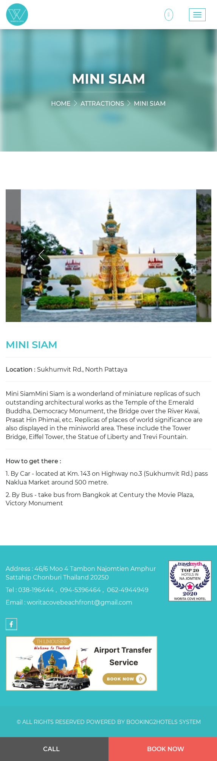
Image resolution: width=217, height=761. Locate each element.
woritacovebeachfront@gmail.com (79, 602)
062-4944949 (128, 590)
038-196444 (37, 590)
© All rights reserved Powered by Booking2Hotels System (109, 721)
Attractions (102, 103)
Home (61, 103)
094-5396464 (81, 590)
